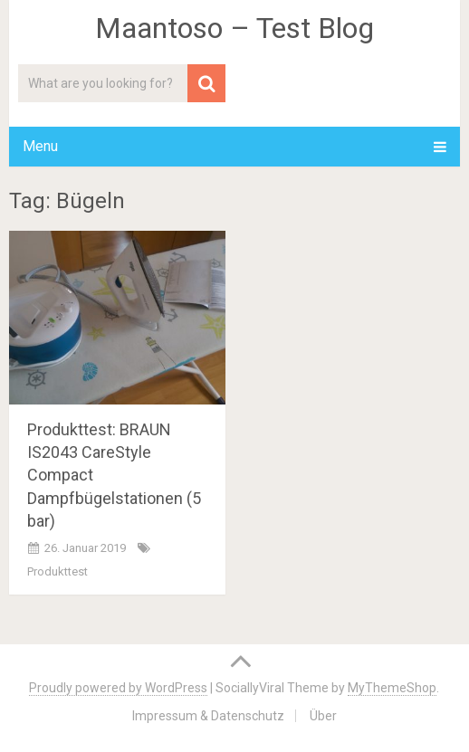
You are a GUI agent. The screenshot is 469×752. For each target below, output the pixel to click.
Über (323, 716)
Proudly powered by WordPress (118, 688)
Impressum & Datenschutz (208, 716)
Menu (40, 146)
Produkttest (57, 571)
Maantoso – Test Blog (234, 28)
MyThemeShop (392, 688)
